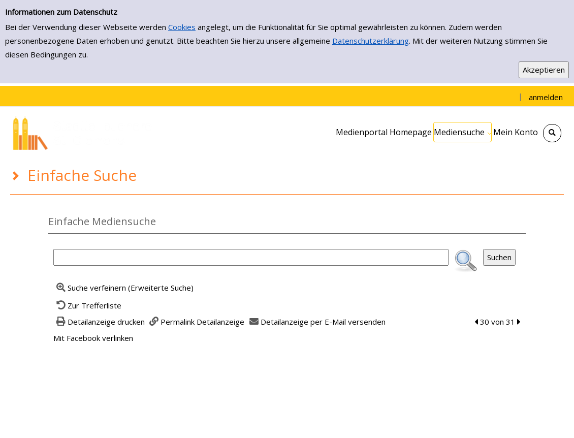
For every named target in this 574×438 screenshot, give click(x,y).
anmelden (546, 97)
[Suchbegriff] (251, 257)
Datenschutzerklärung (370, 41)
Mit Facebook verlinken (93, 338)
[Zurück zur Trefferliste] (87, 305)
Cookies (182, 27)
